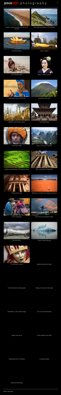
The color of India (16, 145)
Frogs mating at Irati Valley (44, 335)
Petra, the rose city (17, 193)
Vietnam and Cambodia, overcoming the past (16, 169)
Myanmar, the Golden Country (17, 122)
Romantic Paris (17, 240)
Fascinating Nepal (44, 122)
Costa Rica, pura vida (44, 98)
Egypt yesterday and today (44, 264)
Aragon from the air (16, 335)
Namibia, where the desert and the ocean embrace (17, 28)
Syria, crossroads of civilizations (44, 169)
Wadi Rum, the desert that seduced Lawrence (44, 193)
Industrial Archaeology (17, 382)
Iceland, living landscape (44, 240)
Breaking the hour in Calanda (17, 359)
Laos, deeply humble (16, 74)
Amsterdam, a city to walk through (16, 311)
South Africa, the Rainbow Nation (44, 217)
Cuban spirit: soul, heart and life (16, 98)
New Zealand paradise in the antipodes (44, 27)
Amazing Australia (17, 51)
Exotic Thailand (44, 51)
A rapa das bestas (44, 359)
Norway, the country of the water (44, 288)
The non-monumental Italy (44, 311)
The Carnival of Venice (17, 264)
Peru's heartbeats (17, 217)
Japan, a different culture (44, 74)
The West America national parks (17, 288)
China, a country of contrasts (44, 145)
